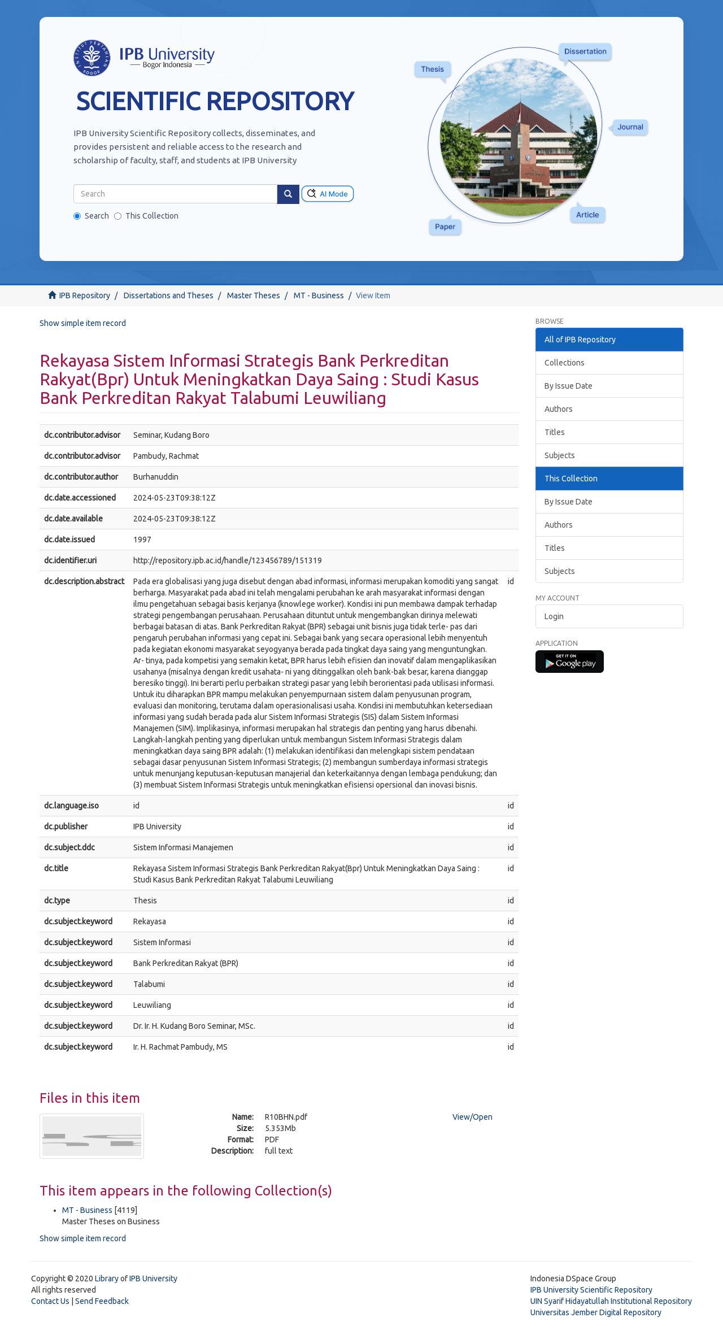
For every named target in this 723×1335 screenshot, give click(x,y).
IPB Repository (84, 295)
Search (91, 215)
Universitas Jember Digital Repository (595, 1312)
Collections (565, 362)
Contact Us (50, 1301)
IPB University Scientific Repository (591, 1289)
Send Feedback (102, 1301)
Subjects (560, 455)
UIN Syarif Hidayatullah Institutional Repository (611, 1301)
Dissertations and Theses (169, 295)
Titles (555, 432)
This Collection (146, 215)
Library (107, 1278)
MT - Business (319, 295)
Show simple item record (83, 323)
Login (554, 616)
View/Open (472, 1116)
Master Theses (253, 295)
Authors (559, 409)
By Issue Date (569, 385)
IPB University (153, 1278)
